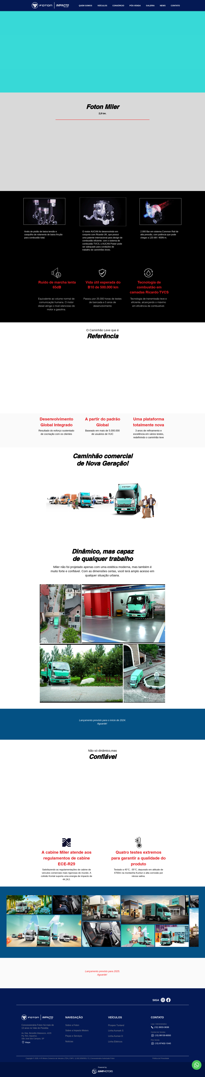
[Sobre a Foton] (76, 1025)
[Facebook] (168, 1000)
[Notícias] (76, 1041)
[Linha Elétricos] (119, 1041)
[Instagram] (163, 1000)
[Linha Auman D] (119, 1036)
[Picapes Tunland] (119, 1025)
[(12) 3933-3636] (163, 1027)
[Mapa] (32, 1042)
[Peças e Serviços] (76, 1036)
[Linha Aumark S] (119, 1030)
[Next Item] (198, 921)
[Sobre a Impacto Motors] (77, 1030)
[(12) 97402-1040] (163, 1043)
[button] (175, 6)
